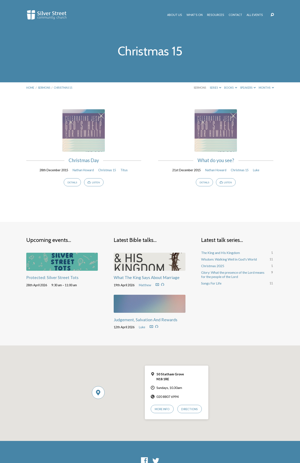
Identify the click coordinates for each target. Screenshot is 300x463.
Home (30, 87)
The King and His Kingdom (220, 253)
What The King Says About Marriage (147, 277)
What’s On (195, 14)
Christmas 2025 (212, 266)
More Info (162, 409)
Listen (94, 182)
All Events (255, 14)
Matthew (145, 285)
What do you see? (216, 160)
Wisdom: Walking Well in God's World (229, 259)
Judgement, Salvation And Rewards (145, 319)
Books (230, 87)
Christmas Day (84, 160)
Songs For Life (211, 283)
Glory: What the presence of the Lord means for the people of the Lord (232, 274)
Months (266, 87)
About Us (174, 14)
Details (72, 182)
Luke (256, 170)
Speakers (248, 87)
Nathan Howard (83, 170)
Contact (235, 14)
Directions (189, 409)
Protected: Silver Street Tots (52, 277)
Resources (215, 14)
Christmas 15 (63, 87)
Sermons (44, 87)
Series (215, 87)
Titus (124, 170)
